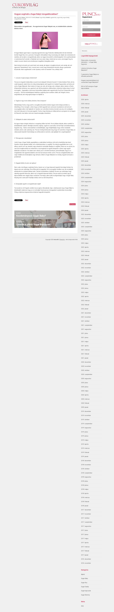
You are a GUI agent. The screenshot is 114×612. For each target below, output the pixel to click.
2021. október (85, 321)
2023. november (86, 218)
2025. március (85, 153)
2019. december (86, 411)
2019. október (85, 419)
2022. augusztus (86, 280)
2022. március (85, 300)
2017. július (84, 530)
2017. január (84, 555)
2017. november (86, 514)
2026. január (84, 112)
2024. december (86, 165)
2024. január (84, 210)
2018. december (86, 460)
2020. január (84, 407)
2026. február (85, 108)
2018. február (85, 501)
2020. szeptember (86, 374)
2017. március (85, 547)
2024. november (86, 169)
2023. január (84, 259)
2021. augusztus (86, 329)
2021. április (85, 346)
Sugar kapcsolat (86, 591)
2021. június (84, 337)
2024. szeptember (86, 177)
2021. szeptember (86, 325)
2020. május (84, 391)
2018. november (86, 465)
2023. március (85, 251)
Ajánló (83, 574)
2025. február (85, 157)
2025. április (85, 149)
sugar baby (59, 17)
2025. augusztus (86, 132)
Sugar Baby (84, 578)
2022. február (85, 305)
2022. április (85, 296)
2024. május (84, 194)
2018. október (85, 469)
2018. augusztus (86, 477)
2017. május (84, 538)
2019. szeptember (86, 423)
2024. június (84, 190)
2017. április (85, 542)
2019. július (84, 432)
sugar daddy (66, 17)
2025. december (86, 116)
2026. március (85, 103)
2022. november (86, 268)
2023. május (84, 243)
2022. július (84, 284)
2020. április (85, 395)
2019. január (84, 456)
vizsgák (24, 19)
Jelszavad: (85, 26)
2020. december (86, 362)
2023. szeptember (86, 227)
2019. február (85, 452)
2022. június (84, 288)
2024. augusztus (86, 181)
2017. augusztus (86, 526)
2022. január (84, 309)
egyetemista (53, 17)
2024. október (85, 173)
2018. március (85, 497)
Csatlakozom (91, 35)
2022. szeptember (86, 276)
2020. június (84, 387)
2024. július (84, 185)
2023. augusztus (86, 231)
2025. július (84, 136)
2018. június (84, 485)
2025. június (84, 140)
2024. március (85, 202)
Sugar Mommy (85, 595)
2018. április (85, 493)
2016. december (86, 559)
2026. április (85, 99)
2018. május (84, 489)
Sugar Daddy (85, 586)
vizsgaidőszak (18, 19)
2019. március (85, 448)
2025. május (84, 144)
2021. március (85, 350)
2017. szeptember (86, 522)
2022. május (84, 292)
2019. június (84, 436)
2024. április (85, 198)
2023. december (86, 214)
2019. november (86, 415)
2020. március (85, 399)
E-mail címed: (85, 20)
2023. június (84, 239)
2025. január (84, 161)
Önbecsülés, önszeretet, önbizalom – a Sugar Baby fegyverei (89, 62)
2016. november (86, 563)
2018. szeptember (86, 473)
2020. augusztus (86, 378)
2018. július (84, 481)
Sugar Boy (84, 582)
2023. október (85, 222)
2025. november (86, 120)
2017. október (85, 518)
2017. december (86, 510)
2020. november (86, 366)
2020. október (85, 370)
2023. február (85, 255)
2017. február (85, 551)
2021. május (84, 341)
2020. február (85, 403)
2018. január (84, 506)
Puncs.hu (62, 239)
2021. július (84, 333)
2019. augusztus (86, 428)
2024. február (85, 206)
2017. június (84, 534)
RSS (82, 606)
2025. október (85, 124)
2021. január (84, 358)
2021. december (86, 313)
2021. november (86, 317)
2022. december (86, 263)
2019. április (85, 444)
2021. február (85, 354)
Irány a (91, 44)
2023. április (85, 247)
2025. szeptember (86, 128)
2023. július (84, 235)
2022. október (85, 272)
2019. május (84, 440)
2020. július (84, 382)
